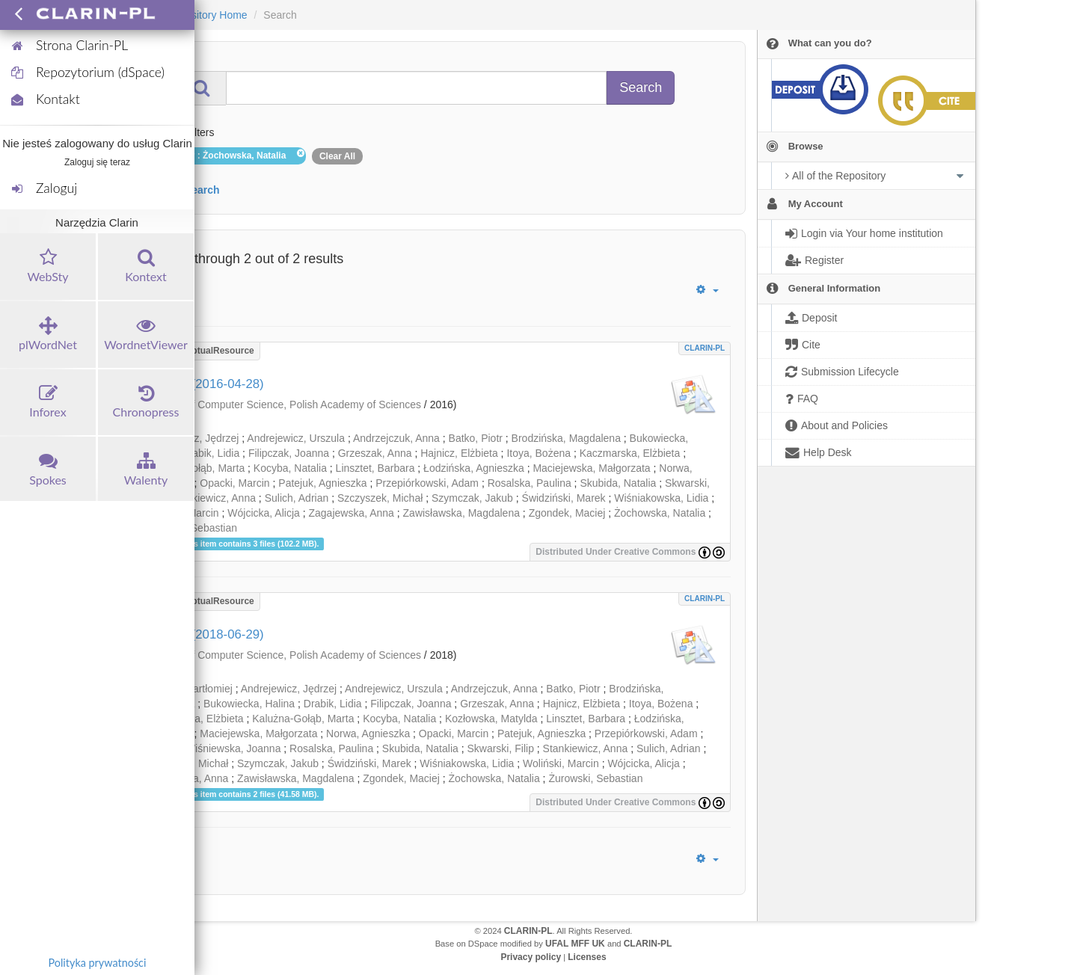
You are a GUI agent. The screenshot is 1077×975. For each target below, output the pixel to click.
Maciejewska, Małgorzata (591, 468)
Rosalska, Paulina (529, 483)
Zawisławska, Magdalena (461, 513)
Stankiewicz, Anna (213, 498)
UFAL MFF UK (575, 943)
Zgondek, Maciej (567, 513)
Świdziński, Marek (564, 498)
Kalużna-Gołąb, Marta (303, 719)
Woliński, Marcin (561, 763)
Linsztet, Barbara (375, 468)
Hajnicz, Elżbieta (459, 453)
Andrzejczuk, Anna (396, 438)
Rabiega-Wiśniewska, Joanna (211, 748)
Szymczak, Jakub (472, 498)
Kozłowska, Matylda (491, 719)
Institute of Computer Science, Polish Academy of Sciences (284, 404)
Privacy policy (530, 957)
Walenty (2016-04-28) (203, 384)
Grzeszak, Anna (375, 453)
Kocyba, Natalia (290, 468)
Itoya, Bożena (538, 453)
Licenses (587, 957)
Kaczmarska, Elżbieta (630, 453)
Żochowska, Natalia (659, 513)
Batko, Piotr (476, 438)
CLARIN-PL (704, 348)
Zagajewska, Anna (350, 513)
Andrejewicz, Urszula (296, 438)
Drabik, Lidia (210, 453)
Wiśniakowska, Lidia (661, 498)
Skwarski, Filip (500, 748)
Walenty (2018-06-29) (203, 634)
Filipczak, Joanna (288, 453)
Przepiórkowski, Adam (427, 483)
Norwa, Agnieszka (368, 733)
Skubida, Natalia (618, 483)
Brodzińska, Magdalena (566, 438)
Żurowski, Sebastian (595, 778)
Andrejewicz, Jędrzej (289, 689)
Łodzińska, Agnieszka (473, 468)
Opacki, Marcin (234, 483)
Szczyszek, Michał (380, 498)
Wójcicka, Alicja (263, 513)
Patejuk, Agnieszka (322, 483)
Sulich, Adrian (297, 498)
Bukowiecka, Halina (249, 704)
